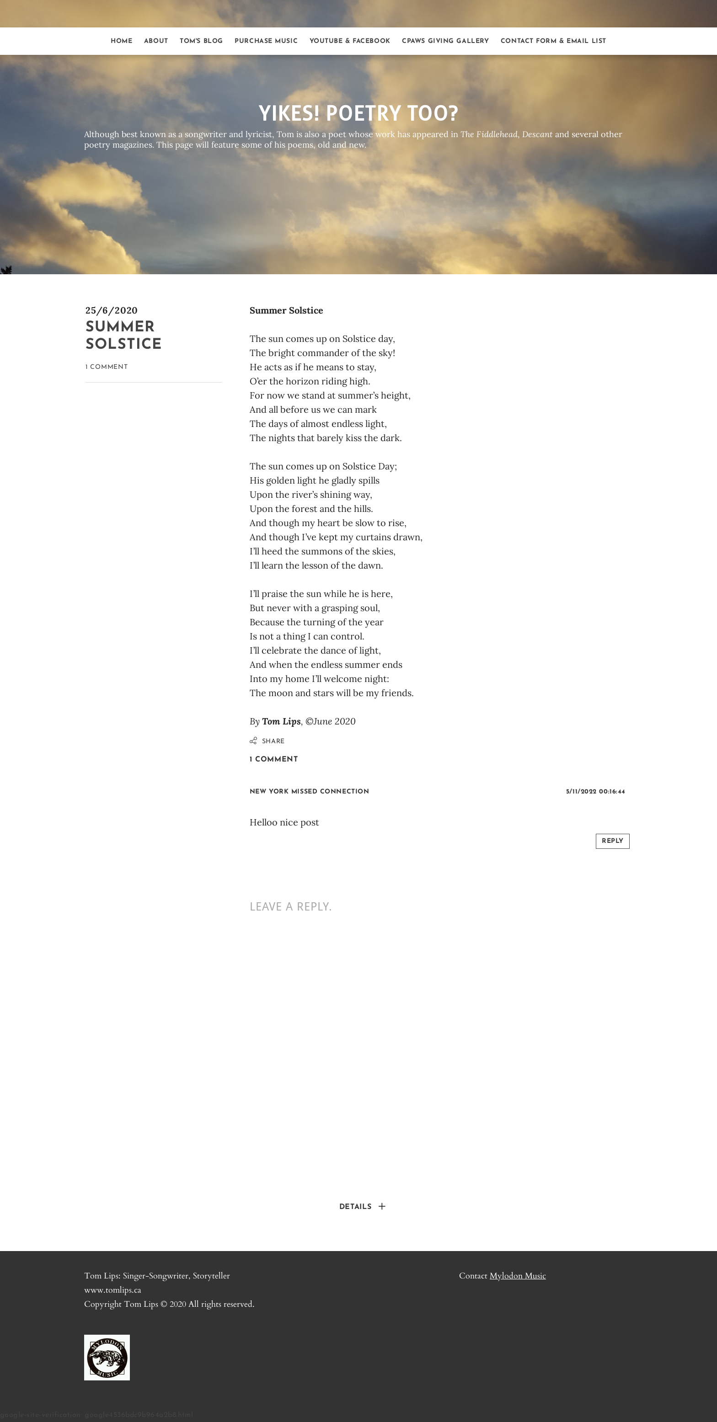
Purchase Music (266, 41)
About (156, 41)
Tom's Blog (201, 41)
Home (121, 41)
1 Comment (107, 367)
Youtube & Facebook (350, 41)
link (374, 797)
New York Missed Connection (309, 791)
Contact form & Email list (553, 41)
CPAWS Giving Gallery (445, 41)
